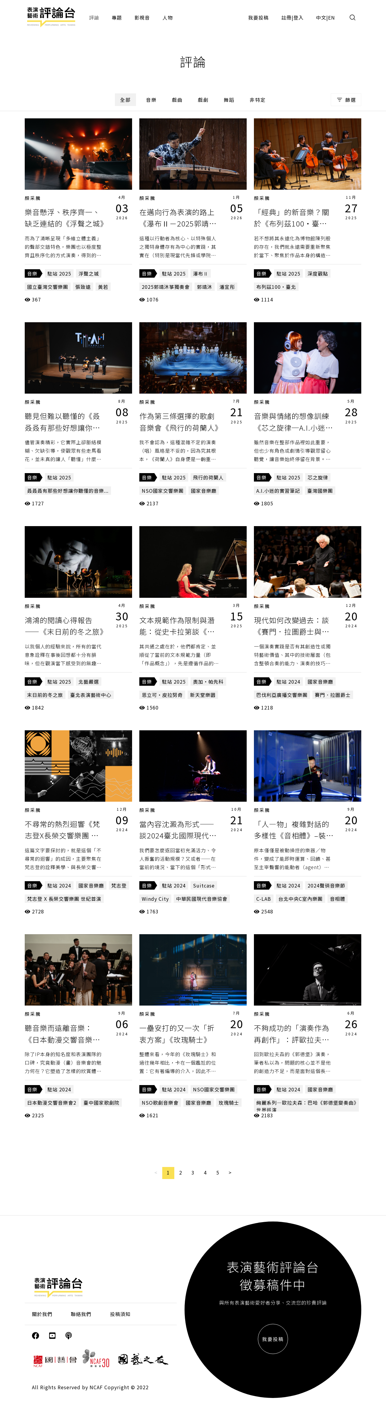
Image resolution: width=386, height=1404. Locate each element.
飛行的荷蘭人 (208, 477)
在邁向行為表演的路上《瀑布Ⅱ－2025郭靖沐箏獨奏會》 (178, 223)
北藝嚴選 (88, 681)
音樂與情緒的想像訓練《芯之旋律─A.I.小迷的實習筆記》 (293, 427)
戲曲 (177, 99)
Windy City (155, 898)
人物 (168, 17)
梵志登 (119, 885)
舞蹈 (229, 99)
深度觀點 (318, 273)
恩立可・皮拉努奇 (162, 694)
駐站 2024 (288, 681)
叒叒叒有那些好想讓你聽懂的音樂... (68, 490)
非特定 (258, 99)
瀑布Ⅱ (200, 273)
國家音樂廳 (204, 490)
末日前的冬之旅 (45, 694)
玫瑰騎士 (229, 1102)
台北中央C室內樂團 (300, 898)
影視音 (142, 17)
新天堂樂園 (203, 694)
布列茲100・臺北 (276, 286)
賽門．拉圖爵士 (333, 694)
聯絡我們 (81, 1314)
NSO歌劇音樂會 (160, 1102)
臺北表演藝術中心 (90, 694)
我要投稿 (258, 17)
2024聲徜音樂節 (326, 885)
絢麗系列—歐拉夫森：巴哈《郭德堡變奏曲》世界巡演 (306, 1106)
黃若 (103, 286)
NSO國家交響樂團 (163, 490)
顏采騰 (33, 198)
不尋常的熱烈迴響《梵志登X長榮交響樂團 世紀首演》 (62, 835)
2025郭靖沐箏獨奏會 (166, 286)
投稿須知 (120, 1314)
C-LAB (263, 898)
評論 (94, 17)
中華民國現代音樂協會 (201, 898)
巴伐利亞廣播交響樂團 (282, 694)
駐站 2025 (59, 273)
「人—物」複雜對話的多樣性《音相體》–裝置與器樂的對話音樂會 (294, 835)
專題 (117, 17)
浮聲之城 (88, 273)
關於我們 (42, 1314)
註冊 (286, 17)
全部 (125, 99)
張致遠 (83, 286)
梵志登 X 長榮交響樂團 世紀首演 (64, 898)
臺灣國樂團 (320, 490)
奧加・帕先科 (208, 681)
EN (331, 17)
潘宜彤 (227, 286)
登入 (298, 17)
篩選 (346, 99)
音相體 (337, 898)
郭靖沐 (204, 286)
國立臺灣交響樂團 (47, 286)
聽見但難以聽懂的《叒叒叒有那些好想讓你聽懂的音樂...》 (62, 427)
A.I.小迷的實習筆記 (278, 490)
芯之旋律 (318, 477)
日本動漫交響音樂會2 (51, 1102)
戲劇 (203, 99)
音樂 (151, 99)
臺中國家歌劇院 (101, 1102)
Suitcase (204, 885)
